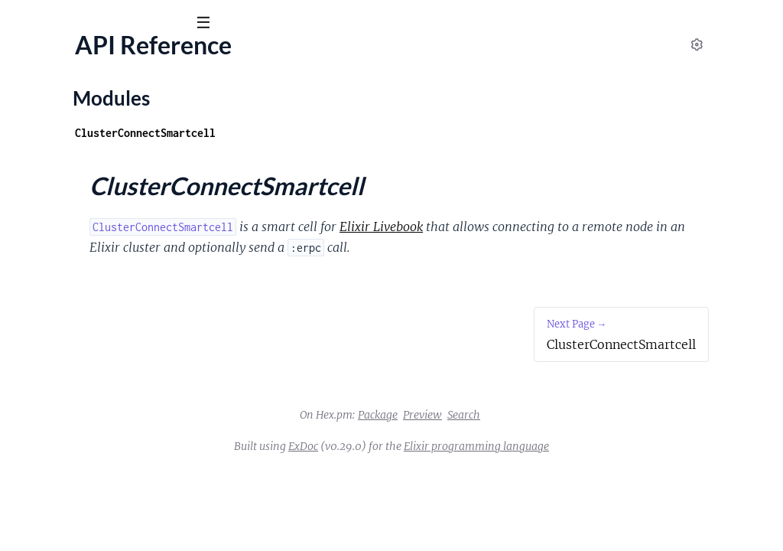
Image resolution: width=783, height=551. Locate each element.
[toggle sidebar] (207, 24)
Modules (91, 106)
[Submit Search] (22, 23)
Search (578, 435)
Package (492, 435)
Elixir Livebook (582, 226)
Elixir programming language (591, 467)
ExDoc (418, 467)
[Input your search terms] (114, 22)
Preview (537, 435)
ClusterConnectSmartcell (78, 206)
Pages (32, 106)
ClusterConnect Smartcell (104, 60)
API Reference (48, 153)
